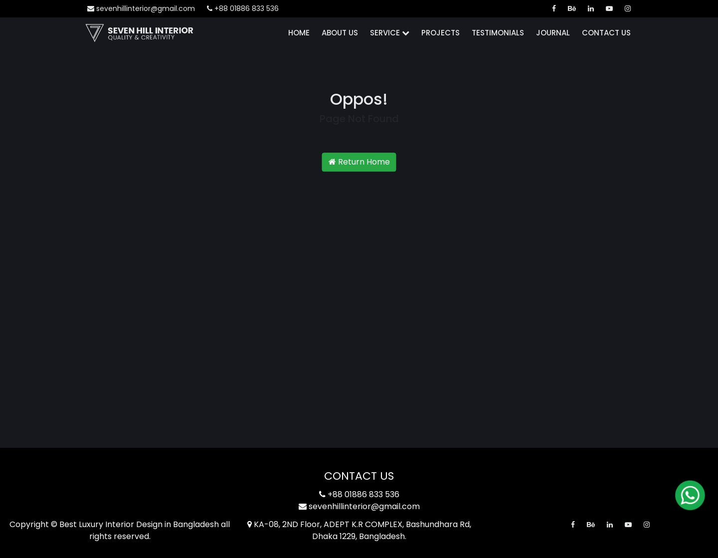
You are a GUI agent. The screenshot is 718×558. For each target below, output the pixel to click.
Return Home (359, 162)
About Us (340, 32)
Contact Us (606, 32)
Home (299, 32)
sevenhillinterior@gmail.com (141, 8)
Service (389, 32)
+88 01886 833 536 (243, 8)
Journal (553, 32)
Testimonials (498, 32)
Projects (440, 32)
